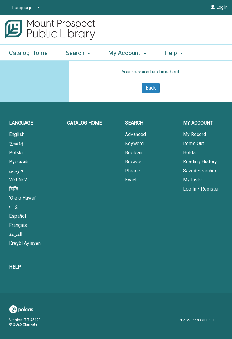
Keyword (134, 143)
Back (151, 88)
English (16, 134)
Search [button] (78, 52)
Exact (131, 180)
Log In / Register (201, 189)
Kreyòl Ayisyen (25, 243)
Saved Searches (200, 171)
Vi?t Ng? (18, 180)
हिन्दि (13, 189)
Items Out (193, 143)
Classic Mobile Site (198, 320)
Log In (222, 7)
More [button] (176, 53)
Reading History (200, 162)
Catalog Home (28, 52)
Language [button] (21, 123)
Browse (133, 162)
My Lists (192, 180)
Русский (18, 162)
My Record (194, 134)
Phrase (132, 171)
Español (17, 216)
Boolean (133, 152)
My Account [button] (127, 52)
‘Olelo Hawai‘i (23, 198)
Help (15, 267)
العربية (15, 234)
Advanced (135, 134)
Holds (189, 152)
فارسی (16, 171)
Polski (16, 152)
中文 (14, 207)
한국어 (16, 143)
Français (18, 225)
